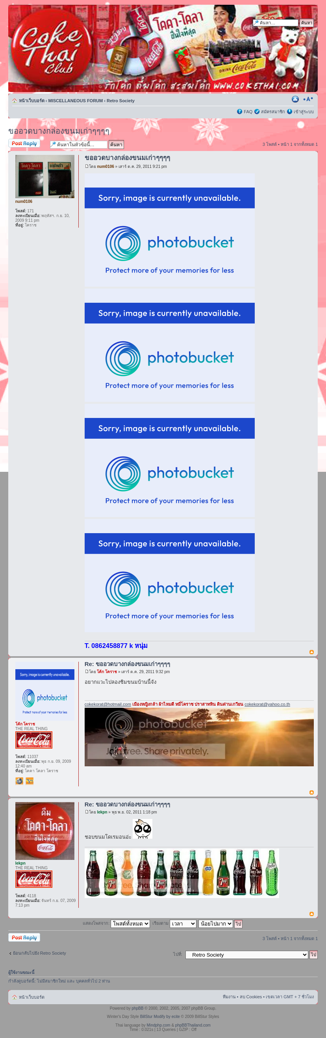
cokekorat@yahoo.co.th (267, 704)
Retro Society (121, 100)
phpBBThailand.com (193, 1025)
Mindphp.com (158, 1025)
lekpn (102, 812)
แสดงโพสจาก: (116, 923)
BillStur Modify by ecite (160, 1016)
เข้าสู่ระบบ (304, 111)
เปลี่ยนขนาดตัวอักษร (308, 99)
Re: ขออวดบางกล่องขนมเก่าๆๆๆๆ (127, 664)
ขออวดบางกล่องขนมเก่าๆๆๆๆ (58, 131)
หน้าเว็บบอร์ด (31, 100)
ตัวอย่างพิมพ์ (296, 99)
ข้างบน (311, 652)
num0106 (105, 166)
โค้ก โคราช (107, 672)
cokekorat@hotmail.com (108, 704)
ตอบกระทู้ (27, 144)
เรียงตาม (174, 923)
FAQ (248, 111)
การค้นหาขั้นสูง (299, 30)
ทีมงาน (229, 996)
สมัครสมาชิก (273, 111)
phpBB (137, 1008)
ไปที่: (177, 954)
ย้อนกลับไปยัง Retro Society (39, 953)
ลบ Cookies (251, 996)
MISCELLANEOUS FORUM (75, 100)
